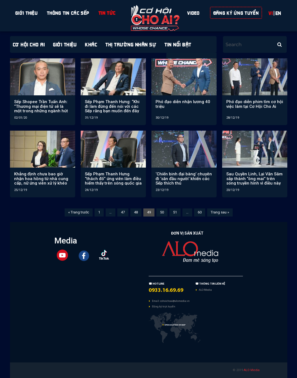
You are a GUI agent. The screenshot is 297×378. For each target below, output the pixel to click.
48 (136, 212)
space (149, 12)
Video (193, 12)
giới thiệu (65, 43)
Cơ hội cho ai (29, 43)
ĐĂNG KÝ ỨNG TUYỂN (236, 12)
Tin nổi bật (177, 43)
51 (175, 212)
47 (123, 212)
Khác (91, 43)
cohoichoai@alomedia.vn (175, 301)
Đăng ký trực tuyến (163, 306)
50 (162, 212)
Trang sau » (220, 212)
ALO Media (205, 290)
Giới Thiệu (26, 12)
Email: (155, 301)
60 (200, 212)
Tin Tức (106, 12)
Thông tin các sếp (68, 12)
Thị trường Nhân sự (130, 43)
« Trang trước (78, 212)
